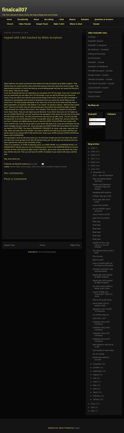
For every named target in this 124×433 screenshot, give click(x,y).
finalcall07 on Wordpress (98, 66)
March (96, 392)
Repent (72, 19)
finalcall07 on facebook (97, 45)
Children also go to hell (102, 196)
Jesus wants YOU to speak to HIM (101, 304)
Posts (93, 120)
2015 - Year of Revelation (103, 175)
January (96, 399)
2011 (93, 411)
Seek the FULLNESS (101, 218)
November (97, 364)
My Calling (48, 19)
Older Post (75, 245)
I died (61, 19)
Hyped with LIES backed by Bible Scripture (102, 276)
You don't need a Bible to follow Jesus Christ (103, 287)
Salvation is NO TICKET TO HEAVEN (102, 310)
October (96, 367)
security (64, 167)
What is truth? (98, 260)
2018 (93, 155)
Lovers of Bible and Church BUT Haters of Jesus (102, 294)
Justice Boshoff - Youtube (98, 88)
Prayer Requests (95, 92)
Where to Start (76, 24)
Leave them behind (100, 205)
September (97, 371)
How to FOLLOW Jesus (102, 300)
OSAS (43, 167)
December (97, 172)
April (95, 389)
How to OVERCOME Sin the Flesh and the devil (103, 264)
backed (13, 167)
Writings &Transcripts (96, 54)
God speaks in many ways (103, 350)
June (95, 382)
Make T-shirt (59, 24)
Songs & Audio (94, 96)
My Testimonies (94, 58)
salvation (49, 167)
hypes (28, 167)
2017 (93, 159)
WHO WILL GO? (99, 318)
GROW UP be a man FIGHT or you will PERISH (101, 245)
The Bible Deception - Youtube (100, 71)
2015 (93, 166)
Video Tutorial (25, 24)
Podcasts (92, 37)
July (95, 378)
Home (9, 19)
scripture (57, 167)
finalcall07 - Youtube (96, 62)
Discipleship (22, 19)
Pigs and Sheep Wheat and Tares (102, 180)
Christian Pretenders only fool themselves (103, 270)
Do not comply (98, 354)
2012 (93, 407)
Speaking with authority (102, 192)
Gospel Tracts (42, 24)
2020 (93, 148)
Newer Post (9, 245)
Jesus (34, 167)
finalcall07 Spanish (95, 41)
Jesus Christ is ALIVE (101, 214)
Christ (23, 167)
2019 (93, 152)
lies (38, 167)
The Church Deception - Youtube (101, 83)
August (96, 375)
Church (10, 24)
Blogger (76, 428)
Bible (18, 167)
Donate (96, 24)
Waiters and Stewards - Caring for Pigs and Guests (102, 187)
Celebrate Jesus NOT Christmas (101, 323)
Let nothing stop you (101, 315)
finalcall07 (14, 9)
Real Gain (97, 222)
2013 (93, 404)
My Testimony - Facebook (98, 50)
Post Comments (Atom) (47, 252)
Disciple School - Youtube (98, 75)
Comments (95, 124)
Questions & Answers (104, 19)
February (97, 396)
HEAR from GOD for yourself (101, 358)
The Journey (98, 256)
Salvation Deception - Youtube (100, 79)
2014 (93, 169)
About (36, 19)
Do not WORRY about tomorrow (101, 210)
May (95, 385)
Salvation (85, 19)
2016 (93, 162)
